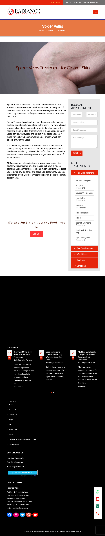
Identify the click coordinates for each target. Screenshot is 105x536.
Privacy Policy (14, 444)
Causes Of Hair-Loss (84, 193)
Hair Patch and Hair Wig (84, 231)
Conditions (50, 30)
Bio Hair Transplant (83, 180)
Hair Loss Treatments (81, 206)
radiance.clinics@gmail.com (17, 508)
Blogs (11, 419)
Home (41, 30)
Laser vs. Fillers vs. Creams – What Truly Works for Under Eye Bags (54, 356)
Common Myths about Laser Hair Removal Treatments (23, 354)
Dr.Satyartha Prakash (24, 360)
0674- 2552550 (70, 2)
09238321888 (24, 505)
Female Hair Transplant (81, 199)
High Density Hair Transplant (83, 239)
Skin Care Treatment (83, 248)
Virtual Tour (13, 429)
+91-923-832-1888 (88, 2)
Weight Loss (80, 254)
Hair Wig (79, 218)
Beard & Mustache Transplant (83, 224)
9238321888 (27, 502)
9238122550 (17, 502)
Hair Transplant (82, 213)
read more (18, 387)
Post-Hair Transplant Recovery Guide (22, 439)
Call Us (36, 234)
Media (11, 424)
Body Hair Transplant (80, 186)
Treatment (79, 260)
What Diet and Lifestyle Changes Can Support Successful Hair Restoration (87, 356)
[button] (51, 392)
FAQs (11, 434)
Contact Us (13, 414)
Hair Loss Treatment (84, 173)
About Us (12, 409)
